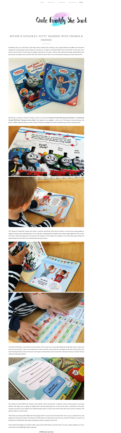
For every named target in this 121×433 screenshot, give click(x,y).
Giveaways (62, 2)
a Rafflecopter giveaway (46, 432)
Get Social (72, 2)
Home (42, 2)
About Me (51, 2)
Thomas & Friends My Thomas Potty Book (61, 118)
